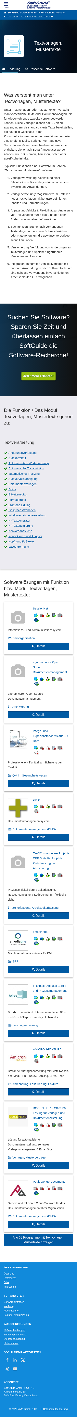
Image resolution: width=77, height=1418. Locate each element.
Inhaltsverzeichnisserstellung (27, 515)
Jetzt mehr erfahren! (38, 376)
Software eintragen (14, 1302)
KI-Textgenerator (19, 520)
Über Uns (9, 1273)
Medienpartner (11, 1310)
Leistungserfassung (25, 1025)
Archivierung (20, 706)
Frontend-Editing (19, 505)
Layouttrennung (18, 546)
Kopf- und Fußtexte (21, 541)
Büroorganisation (23, 638)
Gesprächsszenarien (22, 510)
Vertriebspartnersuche (15, 1334)
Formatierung (17, 499)
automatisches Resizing (24, 473)
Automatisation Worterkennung (28, 463)
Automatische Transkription (26, 468)
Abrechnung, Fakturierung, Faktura (35, 1084)
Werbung (9, 1306)
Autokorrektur (17, 457)
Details (40, 646)
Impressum (10, 1286)
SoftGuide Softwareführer (22, 12)
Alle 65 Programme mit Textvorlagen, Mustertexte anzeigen (38, 1240)
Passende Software (42, 69)
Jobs (6, 1282)
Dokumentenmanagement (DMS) (34, 829)
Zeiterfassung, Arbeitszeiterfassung (35, 907)
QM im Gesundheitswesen (29, 775)
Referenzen (10, 1278)
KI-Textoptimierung (20, 525)
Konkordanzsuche (20, 531)
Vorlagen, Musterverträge (28, 1157)
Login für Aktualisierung (16, 1315)
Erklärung (14, 69)
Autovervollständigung (23, 478)
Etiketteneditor (17, 494)
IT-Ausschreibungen (14, 1330)
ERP (15, 961)
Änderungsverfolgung (22, 452)
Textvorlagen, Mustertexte (37, 16)
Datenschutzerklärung (55, 1409)
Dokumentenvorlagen (22, 484)
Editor (12, 489)
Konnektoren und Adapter (25, 536)
